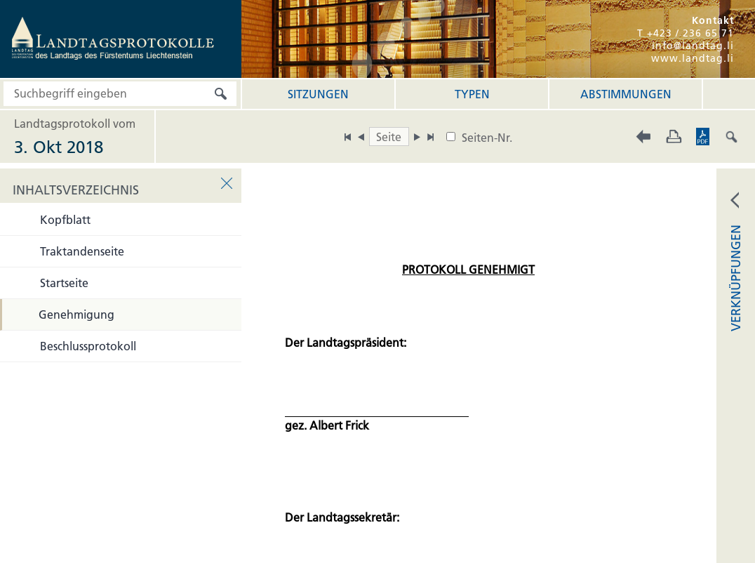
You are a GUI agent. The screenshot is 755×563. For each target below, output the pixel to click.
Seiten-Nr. (487, 138)
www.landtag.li (692, 58)
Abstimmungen (626, 94)
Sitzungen (318, 94)
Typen (472, 94)
